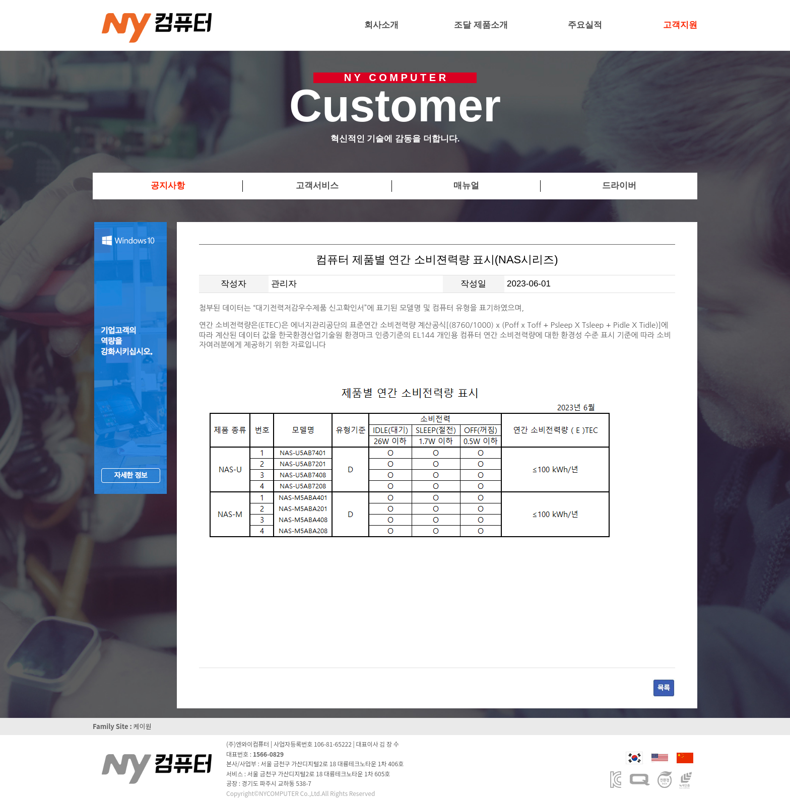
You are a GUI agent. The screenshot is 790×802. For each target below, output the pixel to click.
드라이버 (619, 185)
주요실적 (585, 25)
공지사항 (168, 185)
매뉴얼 (466, 185)
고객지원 (680, 25)
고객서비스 (317, 185)
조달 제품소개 (481, 25)
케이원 (143, 726)
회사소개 (381, 25)
